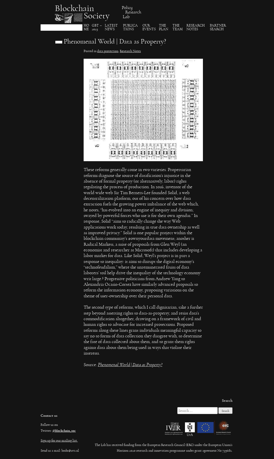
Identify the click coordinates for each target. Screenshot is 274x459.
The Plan (163, 27)
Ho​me (86, 27)
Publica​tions (130, 27)
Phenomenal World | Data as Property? (130, 364)
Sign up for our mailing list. (59, 440)
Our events (149, 27)
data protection (107, 51)
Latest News (111, 27)
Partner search (218, 27)
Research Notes (195, 27)
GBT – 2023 (97, 27)
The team (177, 27)
